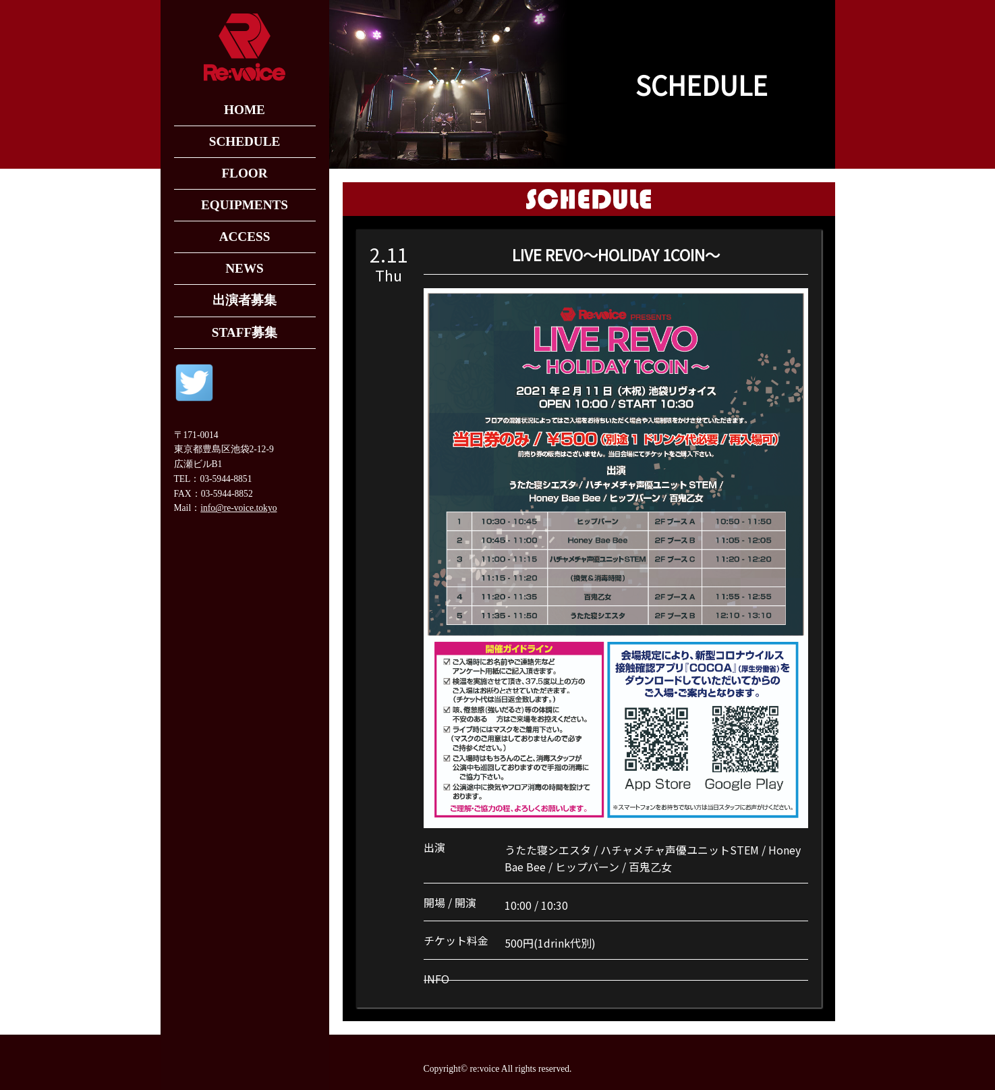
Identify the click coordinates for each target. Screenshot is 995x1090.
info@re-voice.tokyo (238, 508)
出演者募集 (244, 300)
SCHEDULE (245, 141)
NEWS (244, 268)
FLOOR (244, 173)
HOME (244, 110)
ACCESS (245, 236)
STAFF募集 (244, 332)
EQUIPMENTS (244, 205)
